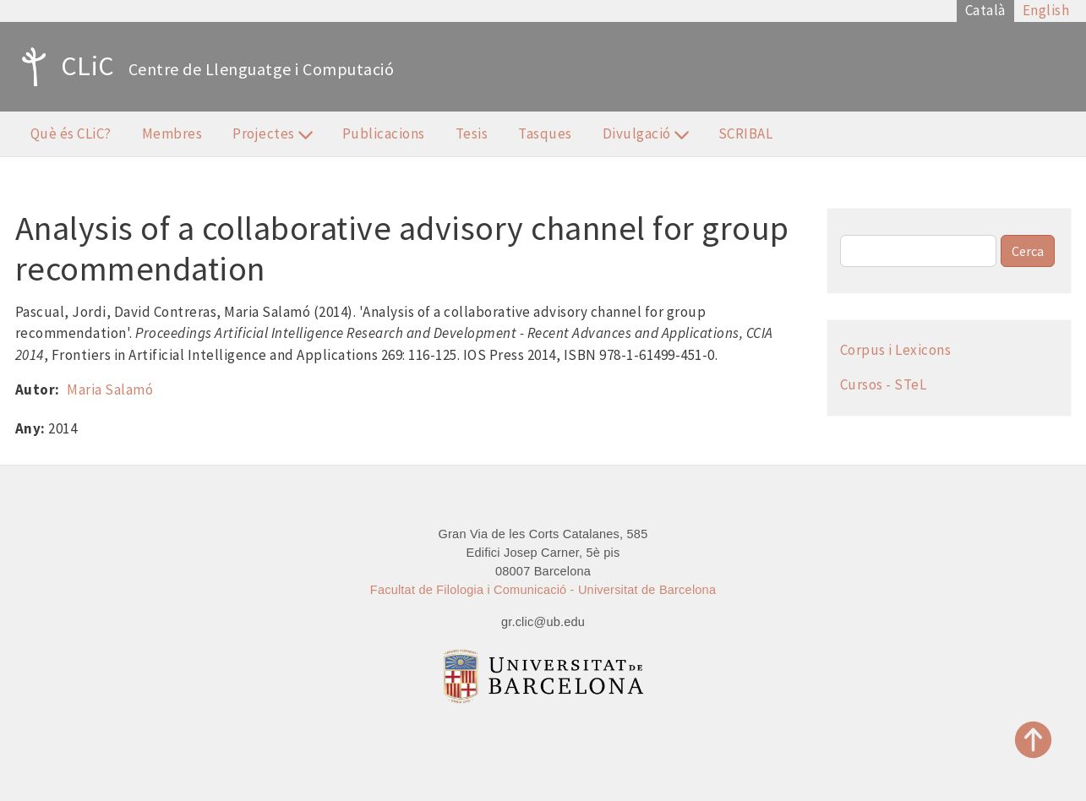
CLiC (64, 67)
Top (1033, 739)
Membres (172, 133)
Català (985, 10)
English (1046, 10)
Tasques (545, 133)
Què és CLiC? (71, 133)
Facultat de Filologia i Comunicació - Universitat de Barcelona (543, 590)
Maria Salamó (110, 389)
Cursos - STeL (883, 384)
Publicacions (383, 133)
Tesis (472, 133)
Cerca (1028, 250)
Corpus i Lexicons (896, 350)
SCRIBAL (745, 133)
